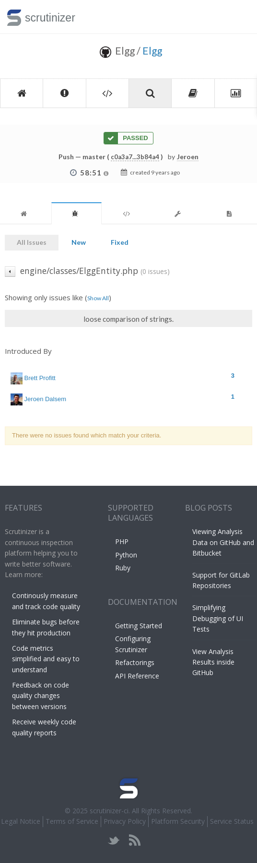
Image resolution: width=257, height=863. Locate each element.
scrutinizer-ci (109, 810)
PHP (121, 541)
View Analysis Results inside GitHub (213, 662)
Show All (98, 298)
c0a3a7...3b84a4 (135, 157)
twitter (114, 840)
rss (134, 840)
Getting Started (138, 625)
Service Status (232, 821)
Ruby (122, 567)
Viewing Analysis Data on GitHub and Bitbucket (223, 542)
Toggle (238, 16)
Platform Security (178, 821)
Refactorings (134, 662)
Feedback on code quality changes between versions (40, 695)
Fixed (119, 242)
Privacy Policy (125, 821)
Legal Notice (20, 821)
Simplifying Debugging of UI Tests (217, 618)
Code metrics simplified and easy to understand (46, 659)
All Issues (32, 242)
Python (126, 554)
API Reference (137, 675)
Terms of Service (72, 821)
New (78, 242)
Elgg (152, 50)
